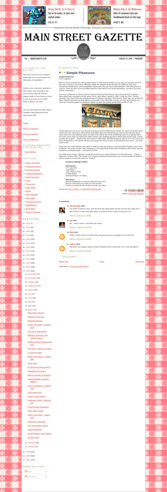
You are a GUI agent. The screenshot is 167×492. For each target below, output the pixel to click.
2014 (28, 255)
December (32, 274)
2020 (28, 231)
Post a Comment (69, 256)
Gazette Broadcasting (34, 173)
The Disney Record (33, 202)
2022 (28, 223)
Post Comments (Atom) (79, 266)
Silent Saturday (32, 194)
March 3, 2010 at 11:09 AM (80, 215)
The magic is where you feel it (40, 349)
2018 (28, 239)
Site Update (30, 198)
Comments (30, 477)
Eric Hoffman (31, 152)
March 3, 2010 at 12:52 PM (80, 227)
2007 (28, 460)
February (32, 443)
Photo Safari (31, 187)
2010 (28, 271)
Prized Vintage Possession (38, 407)
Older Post (139, 261)
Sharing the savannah (36, 422)
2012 (28, 263)
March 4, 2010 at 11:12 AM (80, 239)
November (32, 278)
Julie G (73, 244)
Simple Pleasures (35, 429)
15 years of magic (35, 353)
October (31, 282)
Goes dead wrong (35, 392)
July (30, 294)
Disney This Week (33, 163)
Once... (28, 180)
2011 (28, 267)
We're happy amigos (36, 313)
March (31, 310)
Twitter (26, 123)
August (31, 290)
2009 (28, 452)
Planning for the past (36, 317)
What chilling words (35, 411)
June (30, 298)
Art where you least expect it (39, 367)
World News (30, 209)
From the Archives (33, 170)
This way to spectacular (37, 331)
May (30, 302)
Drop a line (33, 99)
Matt (71, 232)
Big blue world (33, 437)
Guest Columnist (32, 177)
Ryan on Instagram (30, 139)
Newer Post (63, 261)
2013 (28, 259)
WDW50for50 (31, 205)
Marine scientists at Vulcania (39, 375)
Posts (28, 472)
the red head (75, 206)
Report (28, 191)
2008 (28, 456)
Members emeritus (35, 321)
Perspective (30, 184)
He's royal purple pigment (38, 426)
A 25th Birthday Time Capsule (40, 433)
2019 (28, 235)
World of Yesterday (33, 212)
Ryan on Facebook (30, 134)
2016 (28, 247)
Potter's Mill (32, 363)
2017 (28, 243)
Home (101, 261)
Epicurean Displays (136, 194)
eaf (71, 220)
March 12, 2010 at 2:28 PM (80, 251)
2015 (28, 251)
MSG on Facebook (30, 129)
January (31, 447)
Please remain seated (36, 396)
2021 (28, 227)
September (32, 286)
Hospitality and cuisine (37, 371)
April (30, 306)
